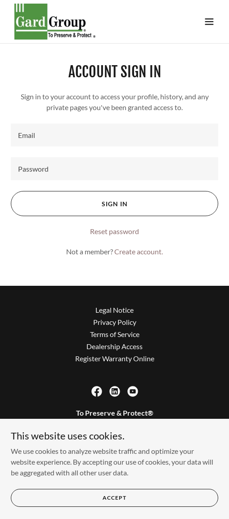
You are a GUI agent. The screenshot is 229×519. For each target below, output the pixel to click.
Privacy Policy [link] (114, 322)
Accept (114, 503)
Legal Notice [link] (114, 310)
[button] (209, 22)
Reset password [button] (114, 231)
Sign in (115, 204)
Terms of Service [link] (114, 334)
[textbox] (114, 135)
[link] (54, 22)
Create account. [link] (138, 251)
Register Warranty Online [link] (114, 358)
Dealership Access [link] (114, 346)
